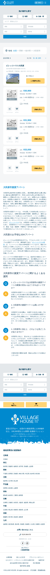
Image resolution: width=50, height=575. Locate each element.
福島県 (15, 466)
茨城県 (15, 473)
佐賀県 (42, 524)
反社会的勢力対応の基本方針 (19, 563)
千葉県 (5, 473)
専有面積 (36, 26)
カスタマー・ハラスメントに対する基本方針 (20, 560)
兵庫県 (5, 502)
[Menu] (45, 2)
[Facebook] (23, 543)
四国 (4, 513)
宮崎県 (22, 524)
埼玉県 (27, 473)
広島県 (5, 510)
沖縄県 (37, 524)
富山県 (15, 481)
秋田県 (5, 466)
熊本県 (17, 524)
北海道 (5, 455)
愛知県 (5, 495)
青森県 (10, 466)
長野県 (5, 488)
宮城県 (26, 466)
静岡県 (21, 495)
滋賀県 (26, 502)
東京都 (37, 473)
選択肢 (36, 31)
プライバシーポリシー (36, 557)
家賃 (13, 31)
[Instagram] (27, 543)
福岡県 (5, 524)
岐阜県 (10, 495)
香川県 (10, 517)
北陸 (4, 477)
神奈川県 (21, 473)
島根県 (15, 510)
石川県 (10, 481)
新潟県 (10, 488)
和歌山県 (32, 502)
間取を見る (12, 99)
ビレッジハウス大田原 (15, 66)
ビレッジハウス (14, 222)
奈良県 (15, 502)
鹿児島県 (11, 524)
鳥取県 (21, 510)
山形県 (31, 466)
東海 (4, 491)
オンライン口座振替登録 (25, 549)
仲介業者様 (36, 563)
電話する (13, 405)
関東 (4, 470)
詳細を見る (38, 109)
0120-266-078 (26, 534)
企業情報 (9, 557)
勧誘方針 (41, 560)
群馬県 (10, 473)
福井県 (5, 481)
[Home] (25, 419)
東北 (4, 462)
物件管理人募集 (25, 566)
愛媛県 (5, 517)
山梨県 (15, 488)
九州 (4, 520)
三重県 (15, 495)
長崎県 (27, 524)
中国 (4, 506)
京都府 (10, 502)
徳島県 (21, 517)
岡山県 (10, 510)
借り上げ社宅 (20, 557)
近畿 (4, 499)
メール (36, 405)
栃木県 (32, 473)
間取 (13, 26)
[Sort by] (40, 58)
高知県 (15, 517)
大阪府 (21, 502)
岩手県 (21, 466)
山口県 (26, 510)
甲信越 (5, 484)
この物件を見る (35, 81)
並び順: (29, 58)
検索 (25, 36)
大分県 (32, 524)
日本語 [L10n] (39, 2)
